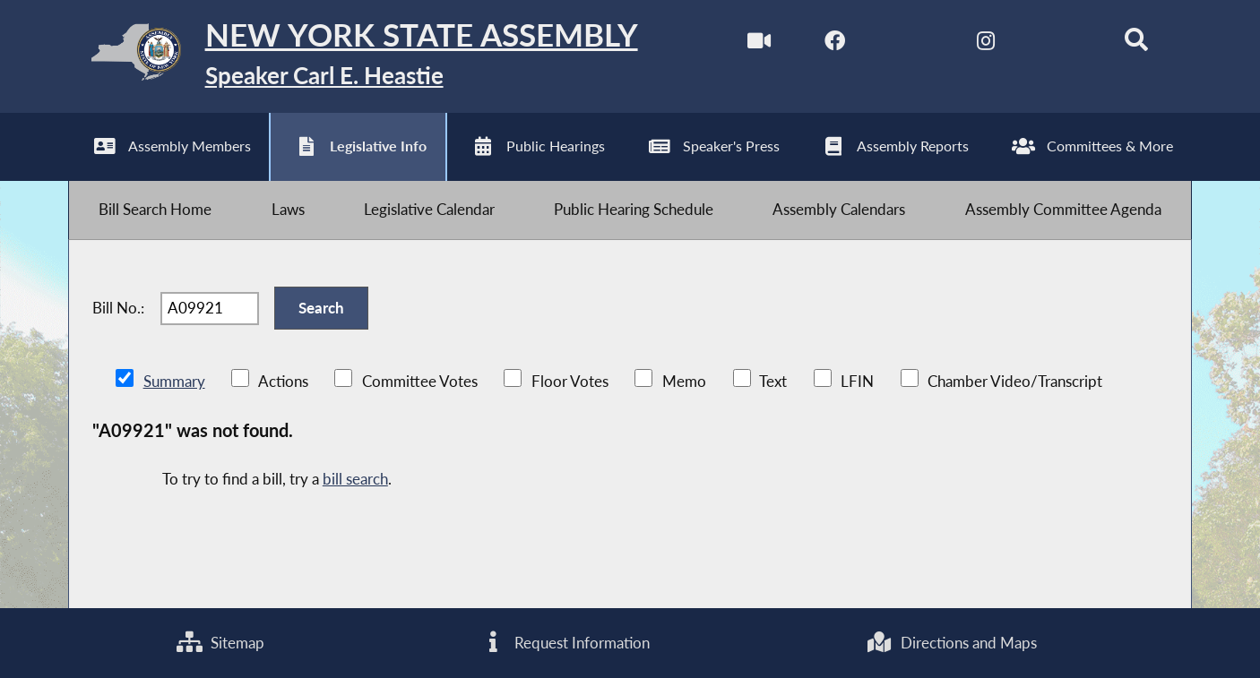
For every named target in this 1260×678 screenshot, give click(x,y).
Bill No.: (118, 307)
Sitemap (220, 642)
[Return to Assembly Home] (352, 56)
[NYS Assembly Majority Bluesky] (1060, 43)
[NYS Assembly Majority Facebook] (835, 43)
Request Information (565, 642)
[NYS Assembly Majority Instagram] (985, 43)
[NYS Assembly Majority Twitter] (910, 43)
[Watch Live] (759, 43)
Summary (174, 381)
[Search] (1136, 43)
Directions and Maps (952, 642)
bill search (355, 478)
